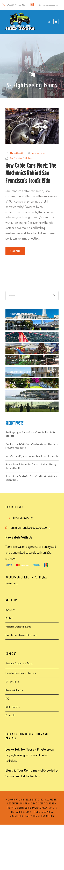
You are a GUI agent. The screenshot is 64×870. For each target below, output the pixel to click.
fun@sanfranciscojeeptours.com (29, 527)
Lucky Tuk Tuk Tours (19, 749)
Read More (15, 250)
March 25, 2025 (16, 152)
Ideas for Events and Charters (20, 673)
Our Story (10, 609)
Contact (9, 618)
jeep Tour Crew (38, 152)
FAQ (7, 698)
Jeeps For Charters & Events (18, 626)
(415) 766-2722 (23, 518)
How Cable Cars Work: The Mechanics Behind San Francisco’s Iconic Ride (30, 173)
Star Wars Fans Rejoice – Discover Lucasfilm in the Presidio (31, 456)
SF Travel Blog (12, 681)
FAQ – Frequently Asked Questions (20, 635)
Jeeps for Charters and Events (19, 663)
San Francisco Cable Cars (21, 158)
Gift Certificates (12, 706)
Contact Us (10, 715)
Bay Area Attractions (14, 690)
